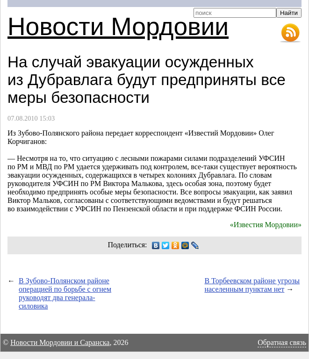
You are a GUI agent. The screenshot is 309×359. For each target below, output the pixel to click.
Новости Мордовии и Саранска (59, 342)
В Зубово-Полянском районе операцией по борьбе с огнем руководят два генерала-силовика (65, 293)
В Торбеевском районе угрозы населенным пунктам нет (252, 285)
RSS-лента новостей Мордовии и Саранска (290, 33)
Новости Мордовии (118, 26)
